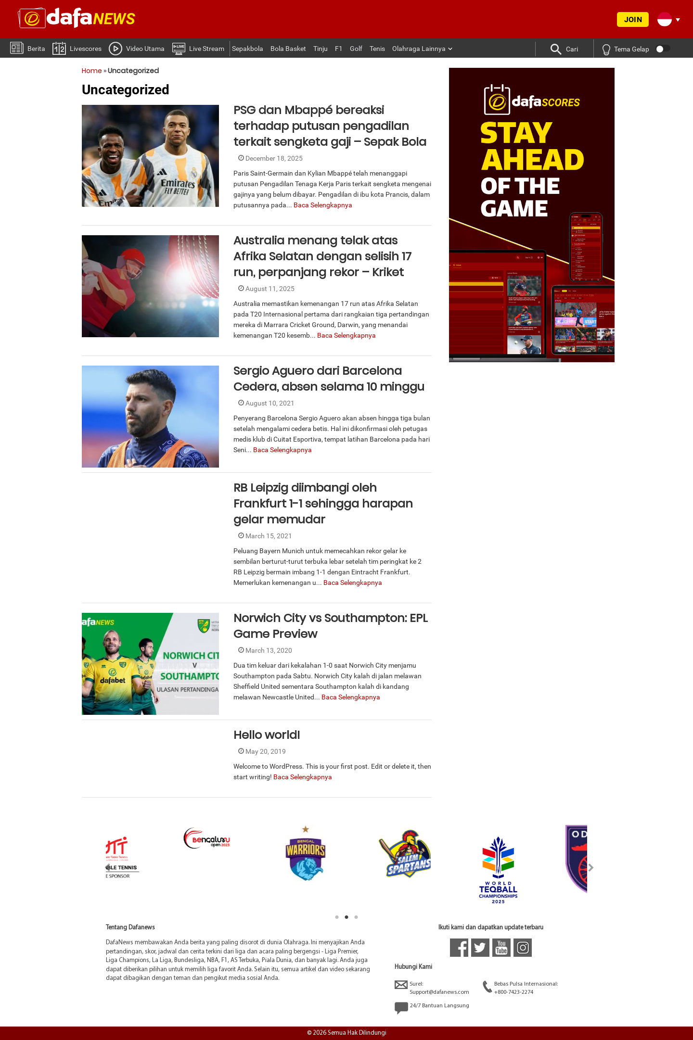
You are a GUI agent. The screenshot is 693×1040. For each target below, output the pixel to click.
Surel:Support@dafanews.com (432, 987)
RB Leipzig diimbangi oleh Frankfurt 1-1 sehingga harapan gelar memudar (323, 503)
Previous (102, 867)
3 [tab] (356, 917)
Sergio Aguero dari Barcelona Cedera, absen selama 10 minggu (328, 378)
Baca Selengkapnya (323, 205)
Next (591, 867)
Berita (27, 47)
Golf (356, 48)
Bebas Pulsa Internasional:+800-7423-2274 (520, 987)
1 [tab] (337, 917)
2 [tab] (346, 917)
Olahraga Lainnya (419, 48)
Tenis (377, 48)
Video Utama (137, 48)
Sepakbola (247, 48)
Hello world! (266, 735)
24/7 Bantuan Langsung (432, 1008)
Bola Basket (288, 48)
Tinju (320, 48)
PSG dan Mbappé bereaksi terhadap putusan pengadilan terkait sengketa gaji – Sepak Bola (329, 126)
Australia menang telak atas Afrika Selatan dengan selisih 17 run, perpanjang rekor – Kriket (322, 256)
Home (92, 71)
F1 (339, 48)
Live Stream (198, 48)
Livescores (77, 48)
